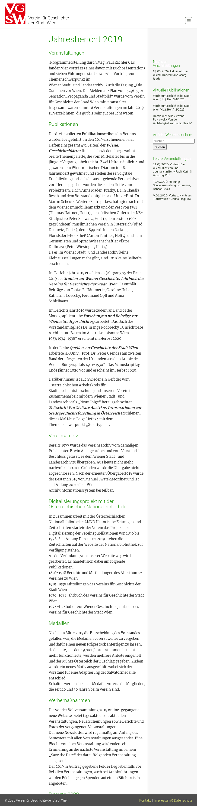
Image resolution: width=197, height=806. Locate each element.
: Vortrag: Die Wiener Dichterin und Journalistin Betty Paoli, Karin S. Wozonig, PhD (172, 169)
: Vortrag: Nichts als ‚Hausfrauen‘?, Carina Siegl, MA (172, 197)
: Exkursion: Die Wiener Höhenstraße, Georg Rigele (170, 74)
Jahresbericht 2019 (86, 39)
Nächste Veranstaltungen (166, 63)
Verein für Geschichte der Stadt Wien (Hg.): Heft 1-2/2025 (172, 107)
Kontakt (145, 800)
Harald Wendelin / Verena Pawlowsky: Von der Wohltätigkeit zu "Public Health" (172, 119)
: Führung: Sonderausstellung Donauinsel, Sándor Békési (172, 185)
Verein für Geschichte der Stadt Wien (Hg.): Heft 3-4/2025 (172, 97)
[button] (188, 20)
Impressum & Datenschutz (173, 800)
